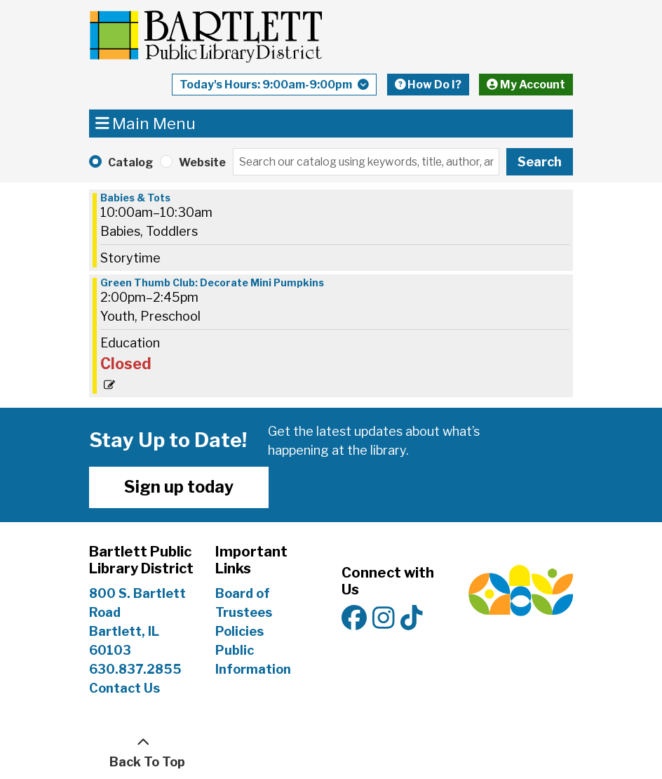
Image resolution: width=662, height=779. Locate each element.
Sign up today (179, 487)
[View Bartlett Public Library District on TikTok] (411, 618)
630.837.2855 (135, 669)
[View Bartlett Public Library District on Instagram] (383, 618)
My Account (526, 84)
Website (202, 162)
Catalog (130, 162)
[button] (274, 88)
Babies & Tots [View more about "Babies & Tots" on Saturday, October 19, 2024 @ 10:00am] (135, 198)
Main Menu (145, 123)
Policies (239, 631)
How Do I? (428, 84)
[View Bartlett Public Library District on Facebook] (354, 618)
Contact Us (124, 688)
